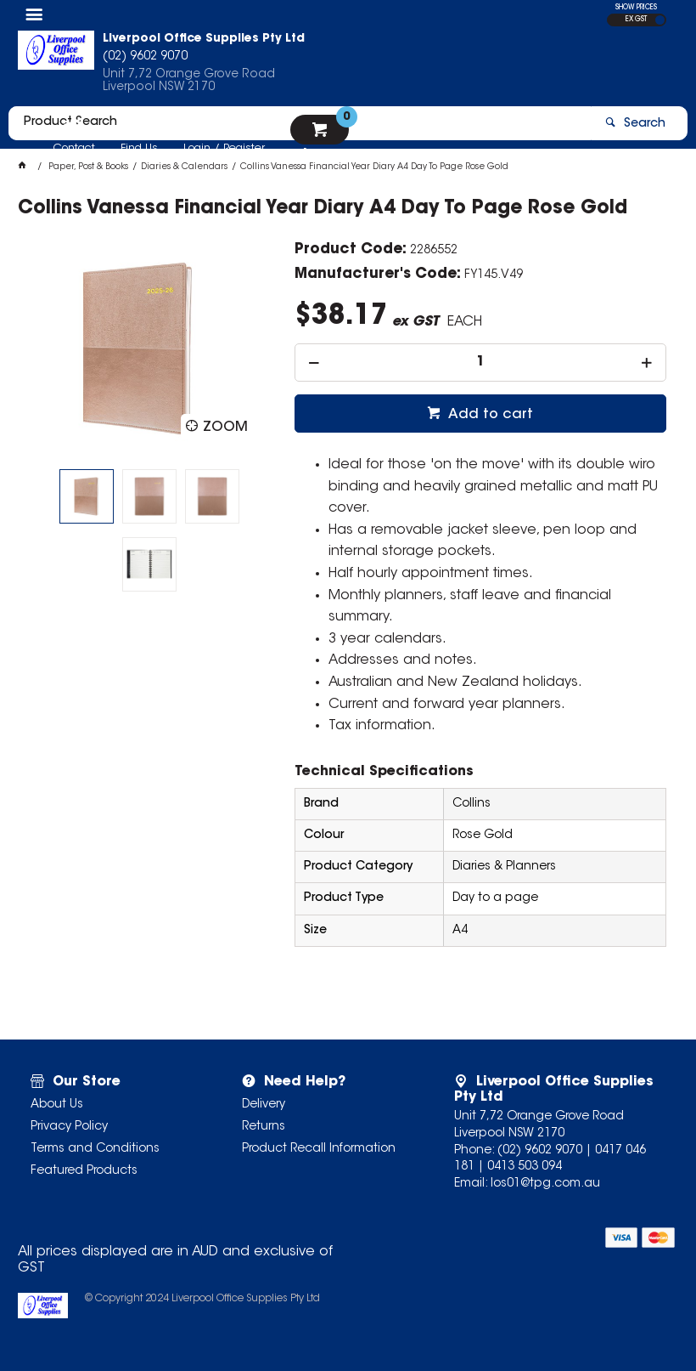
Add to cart (489, 415)
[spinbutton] (480, 362)
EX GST (636, 19)
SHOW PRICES (636, 7)
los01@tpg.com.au (545, 1184)
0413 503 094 (524, 1167)
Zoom (225, 427)
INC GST (660, 20)
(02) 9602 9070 (539, 1151)
